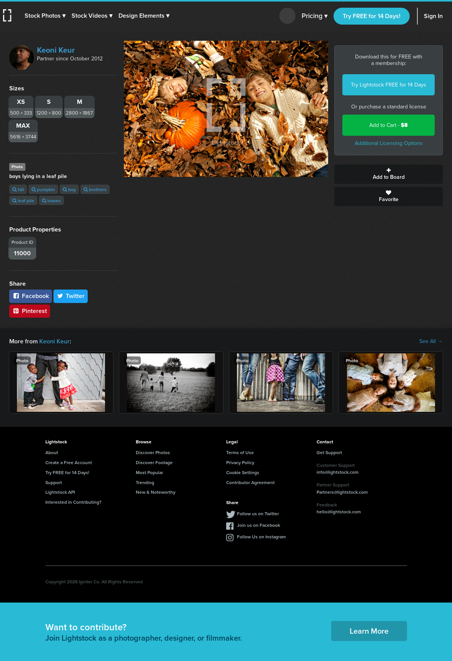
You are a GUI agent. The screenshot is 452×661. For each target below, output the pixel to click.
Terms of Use (240, 452)
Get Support (329, 452)
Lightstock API (60, 492)
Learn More (369, 630)
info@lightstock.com (338, 472)
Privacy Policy (240, 462)
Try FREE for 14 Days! (371, 16)
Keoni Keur (56, 50)
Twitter (71, 295)
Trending (145, 482)
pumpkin (43, 189)
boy (69, 189)
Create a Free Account (68, 462)
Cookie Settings (242, 472)
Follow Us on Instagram (261, 536)
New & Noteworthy (155, 492)
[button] (45, 16)
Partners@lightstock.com (342, 492)
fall (18, 189)
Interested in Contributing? (73, 502)
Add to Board (389, 174)
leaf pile (23, 200)
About (51, 452)
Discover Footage (154, 462)
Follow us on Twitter (258, 513)
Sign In (433, 16)
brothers (95, 189)
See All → (431, 341)
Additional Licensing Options (389, 143)
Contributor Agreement (250, 482)
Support (53, 482)
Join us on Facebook (258, 525)
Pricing (314, 16)
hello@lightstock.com (339, 511)
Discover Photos (153, 452)
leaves (51, 200)
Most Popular (149, 472)
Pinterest (29, 310)
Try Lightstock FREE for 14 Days (388, 85)
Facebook (30, 295)
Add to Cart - (388, 125)
